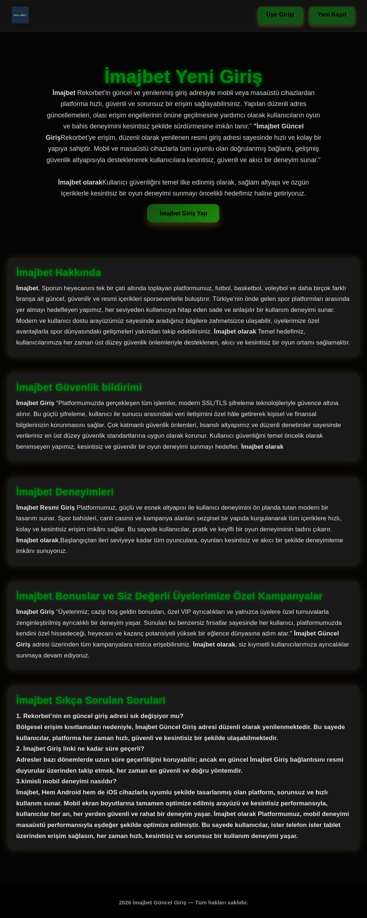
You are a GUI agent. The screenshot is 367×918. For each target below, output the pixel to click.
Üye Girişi (280, 14)
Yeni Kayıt (332, 14)
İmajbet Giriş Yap (184, 213)
